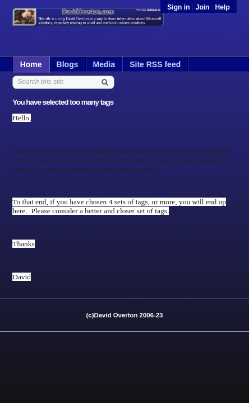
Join (203, 7)
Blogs (68, 64)
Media (104, 64)
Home (31, 64)
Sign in (179, 7)
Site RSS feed (155, 64)
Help (222, 7)
